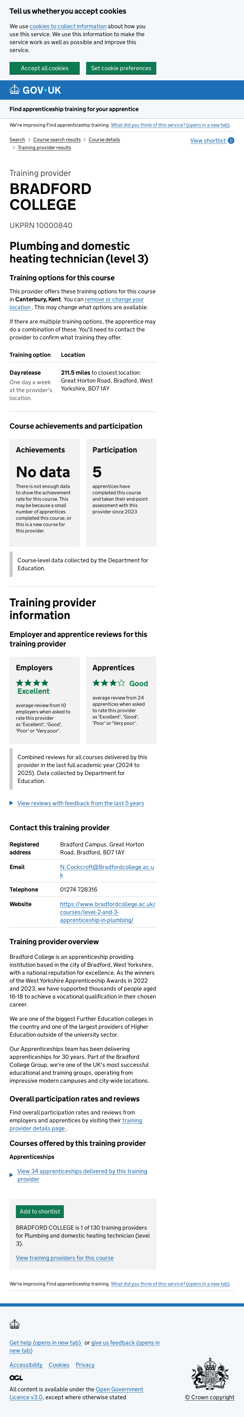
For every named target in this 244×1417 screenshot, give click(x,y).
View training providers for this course (65, 1257)
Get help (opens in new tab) (46, 1342)
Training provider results (44, 147)
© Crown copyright (209, 1397)
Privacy (85, 1364)
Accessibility (26, 1364)
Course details (104, 140)
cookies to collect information (68, 26)
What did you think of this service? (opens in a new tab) (170, 125)
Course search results (57, 140)
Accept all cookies (45, 68)
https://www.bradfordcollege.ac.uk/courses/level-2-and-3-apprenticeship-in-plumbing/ (108, 912)
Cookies (59, 1364)
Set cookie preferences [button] (121, 68)
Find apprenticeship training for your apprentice (74, 109)
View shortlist (212, 140)
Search (17, 140)
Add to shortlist (40, 1211)
